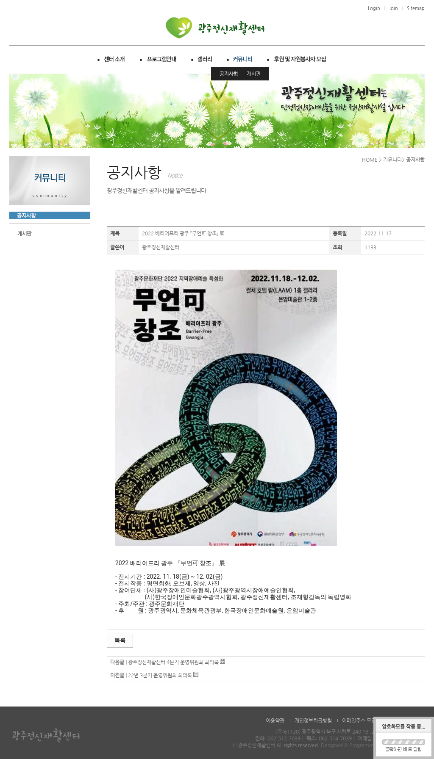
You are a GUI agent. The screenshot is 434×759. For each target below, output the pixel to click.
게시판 (254, 74)
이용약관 (275, 720)
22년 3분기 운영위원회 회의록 (160, 675)
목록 (119, 640)
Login (374, 8)
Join (393, 8)
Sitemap (416, 8)
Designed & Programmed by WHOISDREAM (372, 745)
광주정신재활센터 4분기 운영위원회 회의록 (173, 662)
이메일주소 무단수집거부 (368, 720)
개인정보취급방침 (313, 720)
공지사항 (229, 74)
